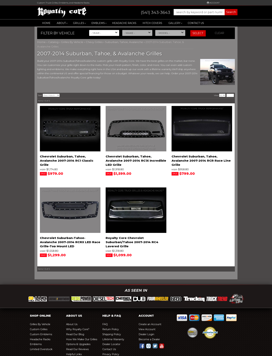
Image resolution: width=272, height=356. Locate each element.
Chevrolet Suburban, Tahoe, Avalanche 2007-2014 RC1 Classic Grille (66, 160)
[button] (185, 12)
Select (198, 33)
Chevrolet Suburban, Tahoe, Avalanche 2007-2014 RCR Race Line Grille (201, 160)
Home (46, 23)
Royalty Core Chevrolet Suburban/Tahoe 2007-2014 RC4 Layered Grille (132, 242)
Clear (219, 33)
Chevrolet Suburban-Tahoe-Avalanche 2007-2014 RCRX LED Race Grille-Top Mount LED (70, 242)
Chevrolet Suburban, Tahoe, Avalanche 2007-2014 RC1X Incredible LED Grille (136, 160)
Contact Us (196, 23)
